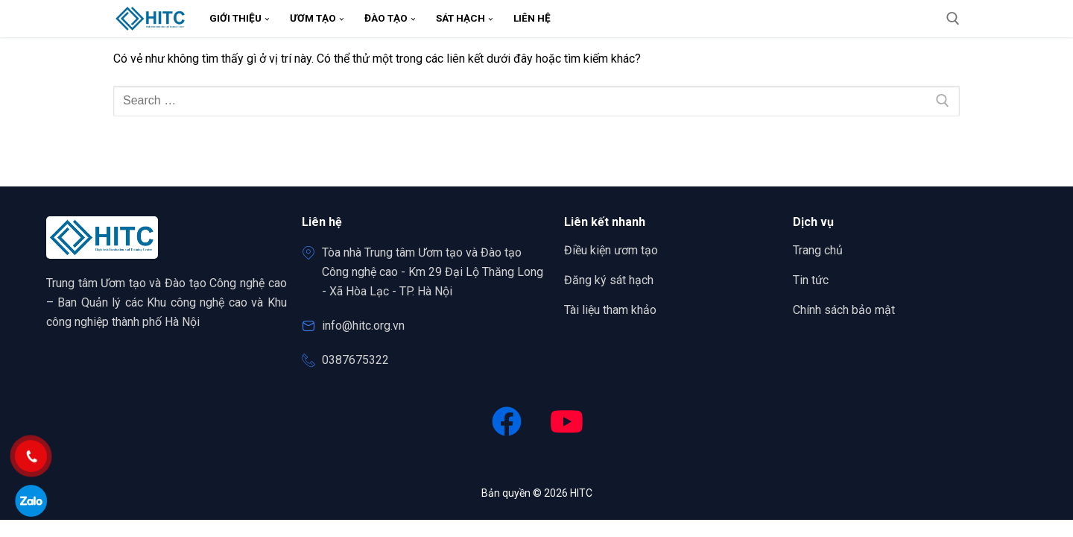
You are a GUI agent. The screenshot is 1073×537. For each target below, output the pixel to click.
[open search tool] (953, 18)
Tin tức (811, 280)
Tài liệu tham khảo (610, 310)
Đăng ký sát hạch (608, 280)
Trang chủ (823, 250)
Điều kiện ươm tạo (611, 250)
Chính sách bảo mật (844, 310)
